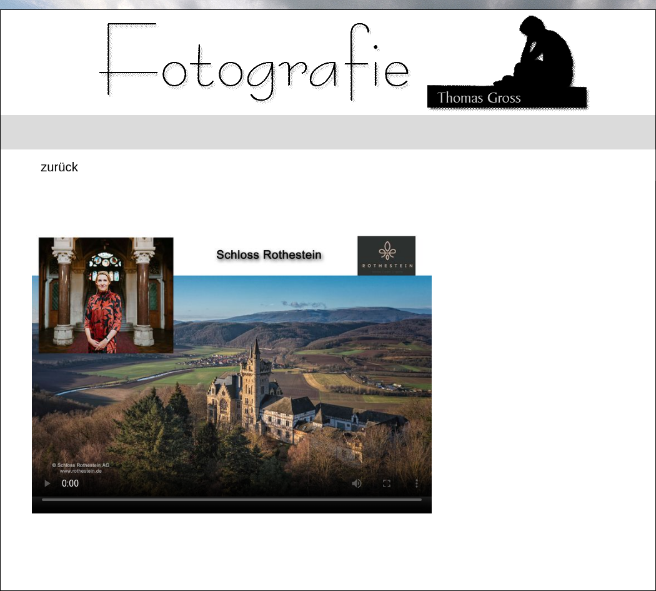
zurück (59, 167)
